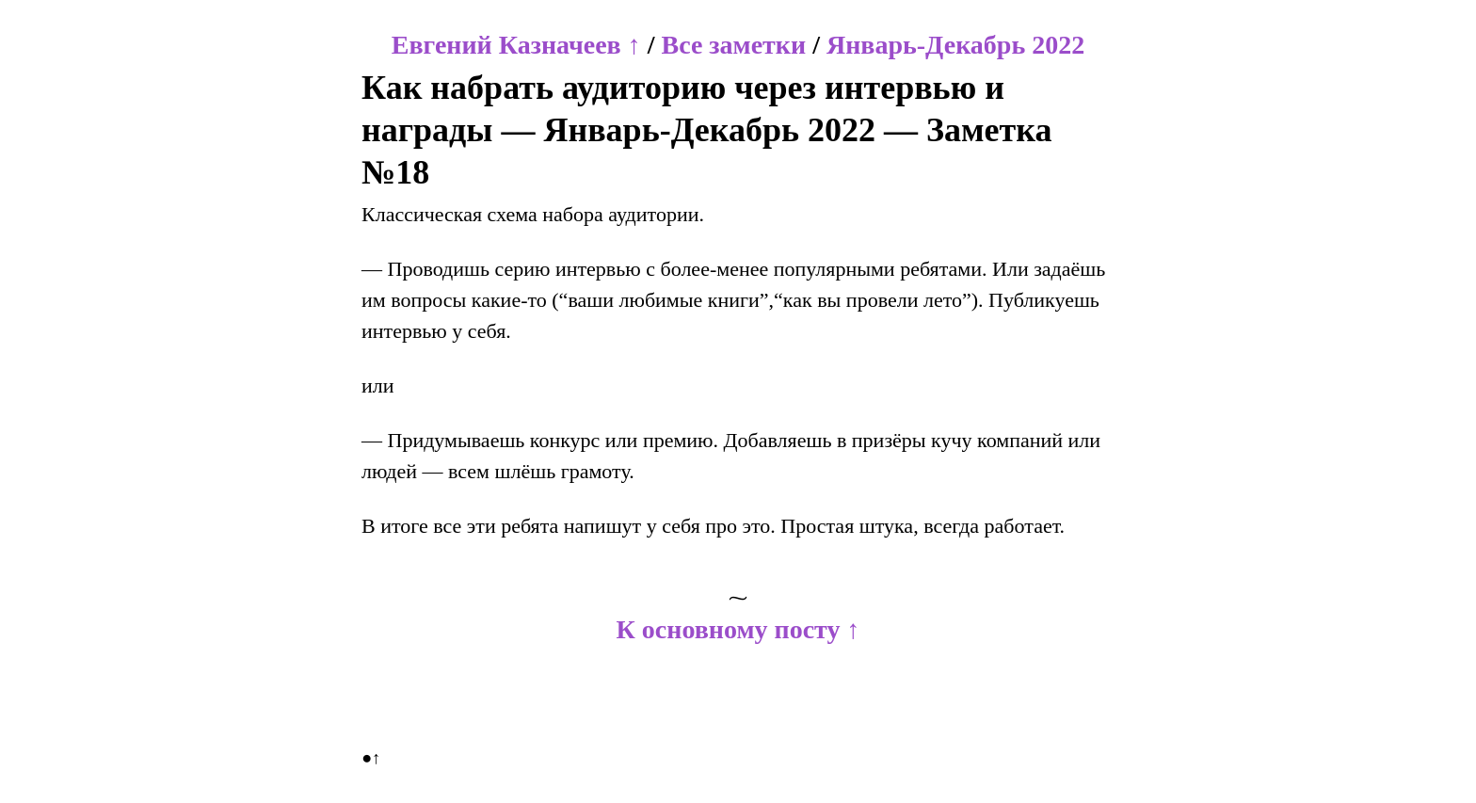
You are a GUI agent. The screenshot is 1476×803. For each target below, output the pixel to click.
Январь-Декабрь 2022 (955, 44)
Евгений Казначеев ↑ (516, 44)
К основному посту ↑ (738, 629)
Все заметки (733, 44)
